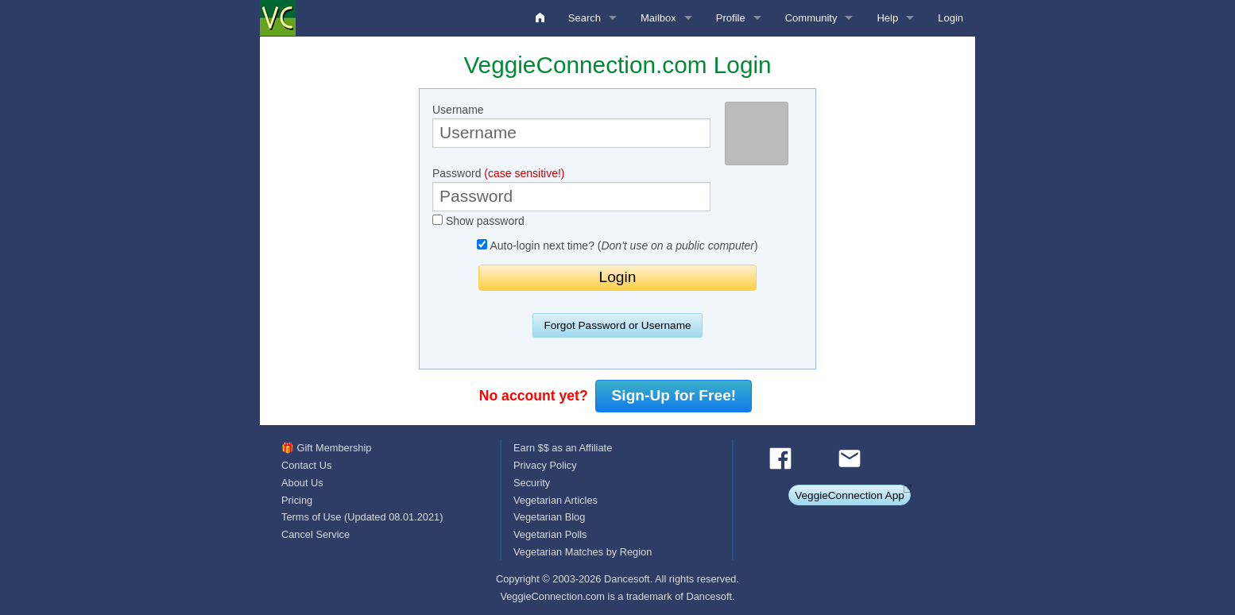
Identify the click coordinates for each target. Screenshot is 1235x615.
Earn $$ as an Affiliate (562, 448)
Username (571, 125)
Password (571, 189)
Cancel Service (315, 534)
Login (950, 18)
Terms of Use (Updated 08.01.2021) (362, 517)
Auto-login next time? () (617, 245)
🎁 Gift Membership (326, 448)
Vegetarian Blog (549, 517)
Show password (478, 221)
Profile (730, 18)
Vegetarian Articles (555, 500)
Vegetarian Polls (550, 534)
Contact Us (306, 465)
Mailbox (658, 18)
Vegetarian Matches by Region (582, 552)
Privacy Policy (545, 465)
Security (531, 483)
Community (811, 18)
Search (584, 18)
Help (887, 18)
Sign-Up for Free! (674, 395)
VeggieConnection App (849, 495)
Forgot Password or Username (617, 325)
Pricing (296, 500)
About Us (302, 483)
